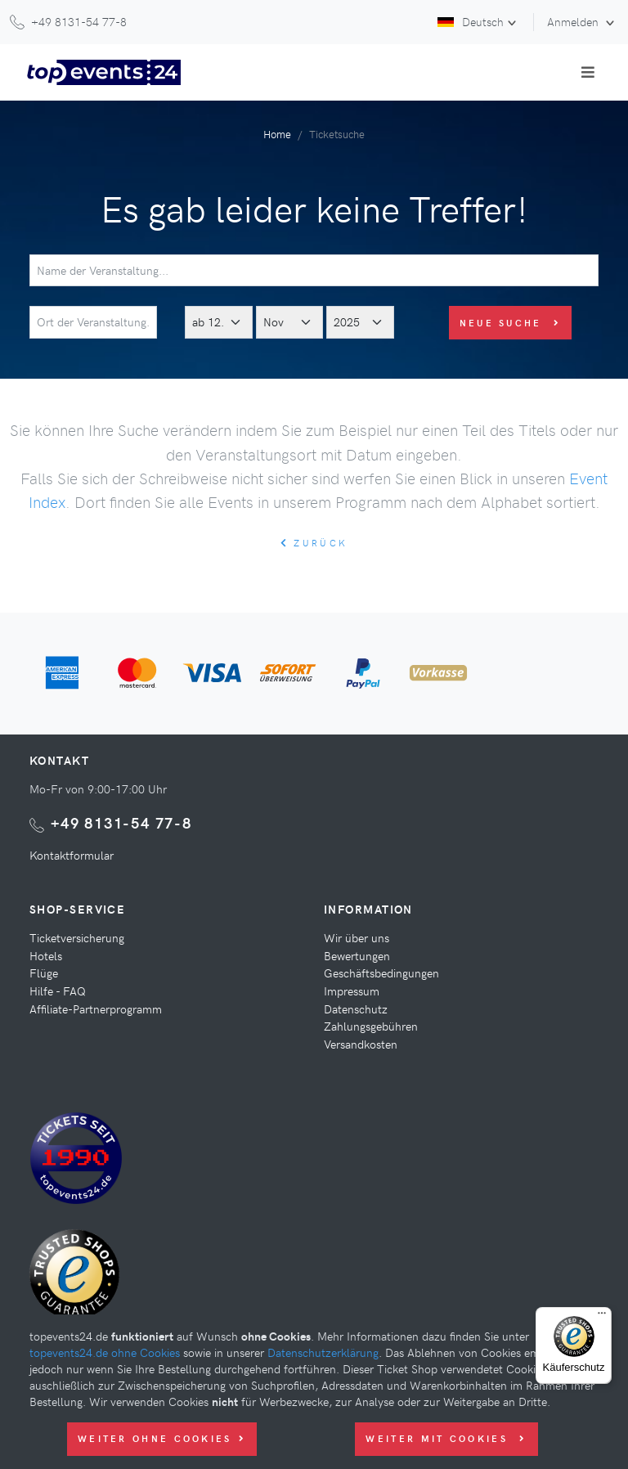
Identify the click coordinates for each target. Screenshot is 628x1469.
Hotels (45, 955)
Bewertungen (357, 955)
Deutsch (470, 21)
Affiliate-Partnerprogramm (95, 1008)
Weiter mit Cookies (446, 1438)
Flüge (43, 972)
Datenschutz (356, 1008)
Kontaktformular (71, 855)
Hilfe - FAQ (57, 990)
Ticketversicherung (76, 937)
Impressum (351, 990)
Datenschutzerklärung (323, 1352)
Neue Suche (511, 323)
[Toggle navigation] (588, 72)
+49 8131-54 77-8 (121, 822)
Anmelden (574, 21)
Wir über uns (356, 937)
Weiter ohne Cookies (162, 1438)
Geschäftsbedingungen (381, 972)
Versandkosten (360, 1043)
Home (277, 134)
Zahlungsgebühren (371, 1026)
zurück (314, 543)
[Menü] (602, 1317)
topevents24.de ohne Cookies (104, 1352)
